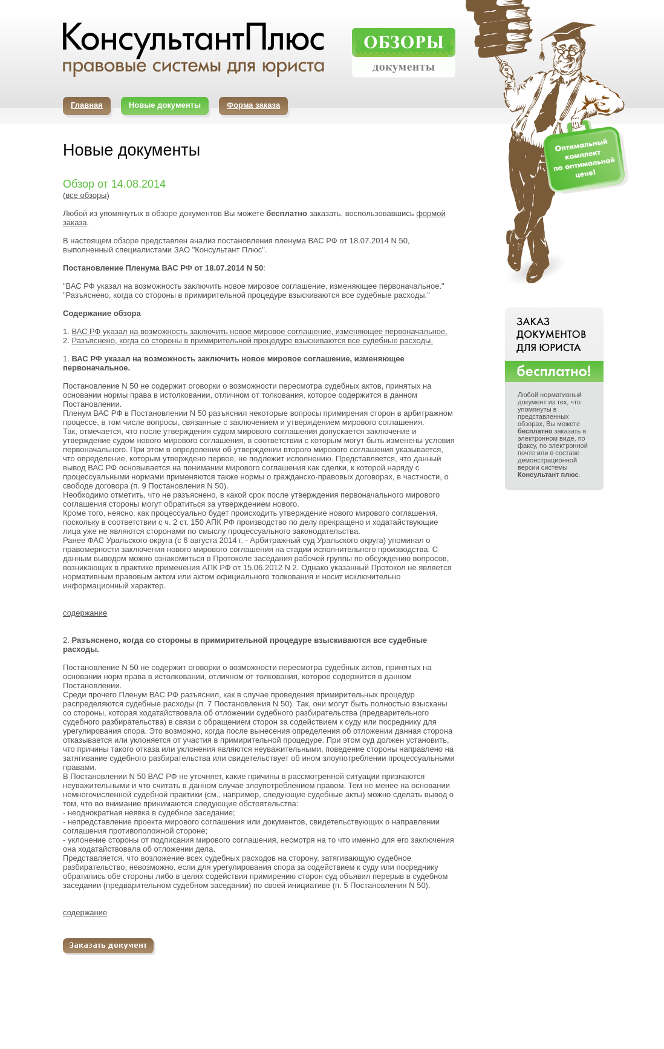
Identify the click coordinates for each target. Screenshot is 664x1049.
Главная (87, 105)
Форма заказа (253, 105)
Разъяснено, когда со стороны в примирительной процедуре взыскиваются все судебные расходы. (252, 340)
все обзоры (85, 195)
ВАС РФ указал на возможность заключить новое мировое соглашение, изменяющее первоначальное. (259, 331)
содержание (85, 612)
